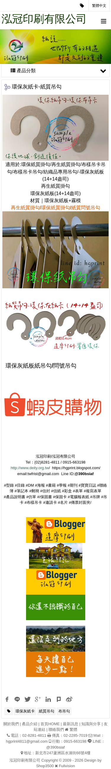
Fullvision (67, 766)
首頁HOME (50, 724)
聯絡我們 (56, 729)
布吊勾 (64, 711)
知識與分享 (91, 724)
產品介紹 (29, 724)
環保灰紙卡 (25, 711)
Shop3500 (45, 766)
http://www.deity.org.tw (30, 468)
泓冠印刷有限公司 (44, 19)
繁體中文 (99, 6)
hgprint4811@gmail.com (27, 741)
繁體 (73, 729)
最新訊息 (70, 724)
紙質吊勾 (46, 711)
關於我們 (11, 724)
